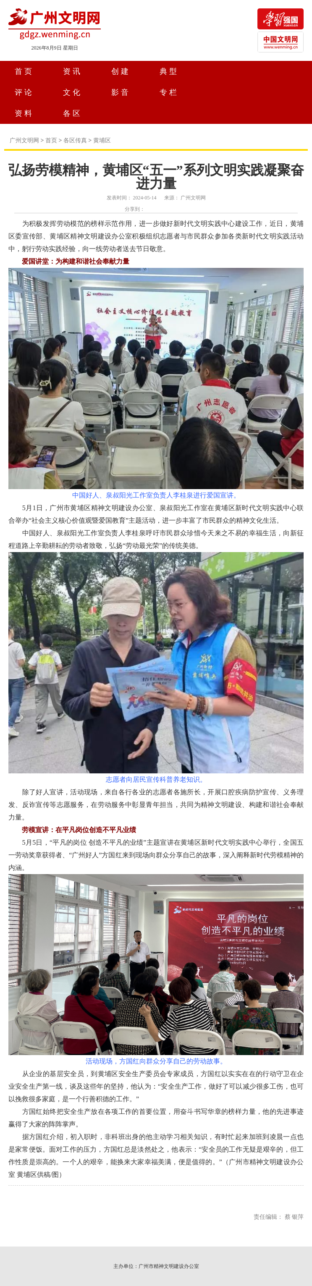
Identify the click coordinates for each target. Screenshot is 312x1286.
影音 (121, 92)
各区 (72, 113)
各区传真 (75, 140)
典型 (169, 71)
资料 (24, 113)
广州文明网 (24, 140)
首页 (24, 71)
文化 (72, 92)
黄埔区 (102, 140)
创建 (121, 71)
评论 (24, 92)
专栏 (169, 92)
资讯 (72, 71)
